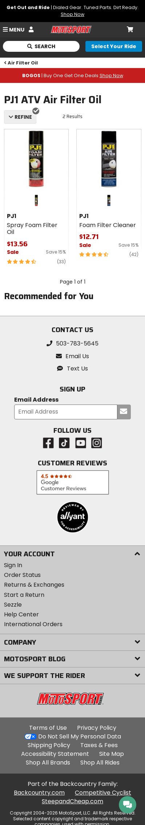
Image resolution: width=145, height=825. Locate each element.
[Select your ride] (113, 46)
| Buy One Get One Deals (72, 75)
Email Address (36, 400)
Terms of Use (48, 728)
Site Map (111, 754)
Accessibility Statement (55, 754)
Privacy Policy (96, 728)
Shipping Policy (49, 745)
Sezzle (13, 604)
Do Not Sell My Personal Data (79, 736)
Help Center (21, 614)
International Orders (33, 624)
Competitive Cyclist (103, 792)
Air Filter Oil (21, 62)
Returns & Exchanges (34, 585)
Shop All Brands (48, 762)
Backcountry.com (39, 792)
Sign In (13, 565)
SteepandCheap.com (72, 801)
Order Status (22, 575)
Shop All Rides (100, 762)
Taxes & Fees (99, 745)
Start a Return (24, 595)
